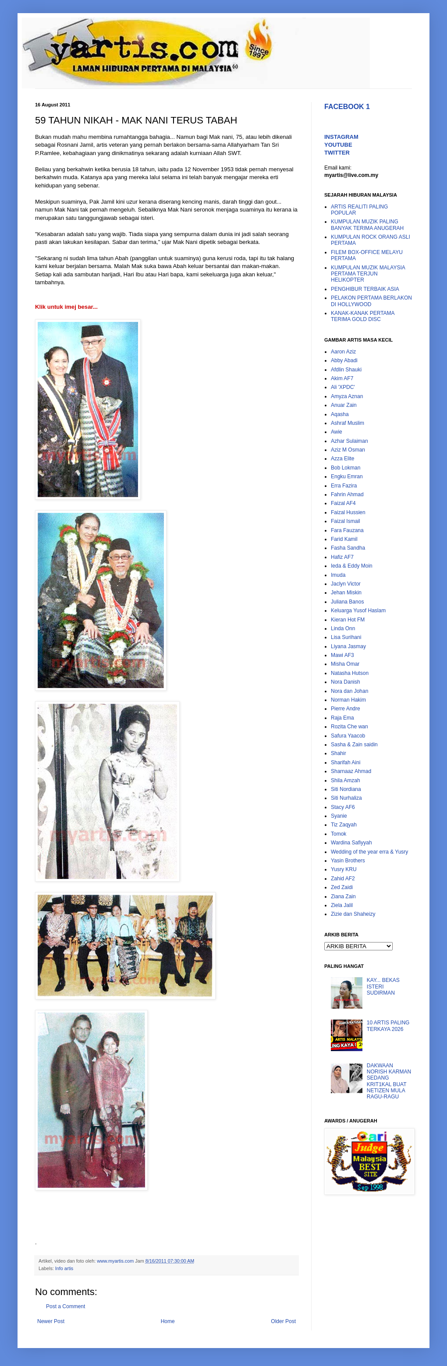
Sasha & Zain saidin (354, 744)
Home (168, 1321)
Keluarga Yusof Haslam (358, 610)
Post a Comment (65, 1306)
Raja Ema (342, 718)
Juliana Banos (347, 602)
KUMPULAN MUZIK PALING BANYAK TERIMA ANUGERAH (367, 225)
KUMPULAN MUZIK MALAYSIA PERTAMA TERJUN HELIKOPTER (368, 274)
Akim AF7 (342, 378)
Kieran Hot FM (348, 620)
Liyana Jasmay (348, 646)
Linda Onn (343, 628)
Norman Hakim (348, 700)
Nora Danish (345, 682)
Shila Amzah (345, 780)
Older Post (283, 1321)
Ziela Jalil (342, 905)
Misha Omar (345, 664)
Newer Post (50, 1321)
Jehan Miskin (346, 592)
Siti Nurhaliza (346, 798)
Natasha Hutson (350, 673)
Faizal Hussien (348, 512)
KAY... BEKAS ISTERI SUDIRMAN (383, 986)
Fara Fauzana (347, 530)
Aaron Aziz (343, 352)
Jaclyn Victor (346, 584)
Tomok (338, 834)
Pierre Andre (345, 709)
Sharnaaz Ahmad (351, 771)
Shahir (338, 753)
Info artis (64, 1268)
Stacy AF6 (343, 807)
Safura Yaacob (348, 736)
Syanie (339, 816)
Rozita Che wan (349, 727)
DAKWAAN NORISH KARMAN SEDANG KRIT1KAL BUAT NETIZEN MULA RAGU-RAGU (389, 1081)
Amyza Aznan (347, 396)
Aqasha (340, 414)
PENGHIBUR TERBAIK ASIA (365, 289)
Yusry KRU (344, 869)
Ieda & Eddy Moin (351, 566)
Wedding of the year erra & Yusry (369, 852)
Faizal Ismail (345, 521)
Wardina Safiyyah (351, 843)
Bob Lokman (345, 468)
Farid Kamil (344, 539)
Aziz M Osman (348, 450)
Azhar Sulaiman (349, 441)
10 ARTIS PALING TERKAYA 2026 (388, 1026)
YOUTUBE (338, 144)
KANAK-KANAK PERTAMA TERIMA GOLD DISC (362, 316)
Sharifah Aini (345, 762)
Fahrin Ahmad (347, 494)
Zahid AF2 (343, 878)
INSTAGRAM (341, 137)
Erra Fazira (344, 486)
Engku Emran (347, 476)
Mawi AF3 (342, 655)
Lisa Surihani (346, 637)
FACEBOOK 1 (347, 106)
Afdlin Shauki (346, 370)
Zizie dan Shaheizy (353, 914)
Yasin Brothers (348, 861)
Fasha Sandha (348, 548)
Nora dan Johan (349, 691)
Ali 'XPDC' (343, 387)
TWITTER (337, 152)
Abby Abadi (344, 360)
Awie (336, 432)
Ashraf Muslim (347, 423)
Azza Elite (342, 458)
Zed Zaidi (342, 887)
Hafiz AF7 (342, 557)
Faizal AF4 (343, 503)
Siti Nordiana (346, 789)
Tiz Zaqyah (344, 825)
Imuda (338, 575)
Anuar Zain (344, 405)
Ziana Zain (343, 896)
